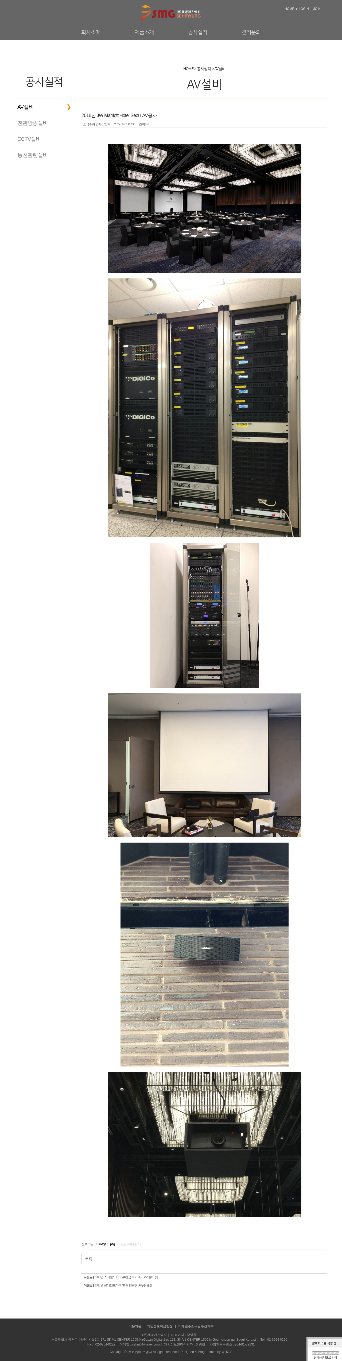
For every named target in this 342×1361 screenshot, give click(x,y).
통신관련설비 (32, 155)
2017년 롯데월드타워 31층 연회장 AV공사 (121, 1285)
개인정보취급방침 (160, 1326)
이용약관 (135, 1326)
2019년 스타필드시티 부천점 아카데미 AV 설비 (124, 1277)
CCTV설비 (29, 139)
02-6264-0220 (277, 1339)
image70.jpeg (107, 1244)
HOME (289, 9)
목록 (88, 1259)
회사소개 (90, 32)
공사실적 (197, 32)
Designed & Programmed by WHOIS (206, 1352)
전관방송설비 (32, 123)
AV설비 (25, 107)
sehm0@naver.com (146, 1344)
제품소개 (144, 32)
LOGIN (304, 9)
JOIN (317, 9)
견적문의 (251, 32)
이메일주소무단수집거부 (195, 1326)
